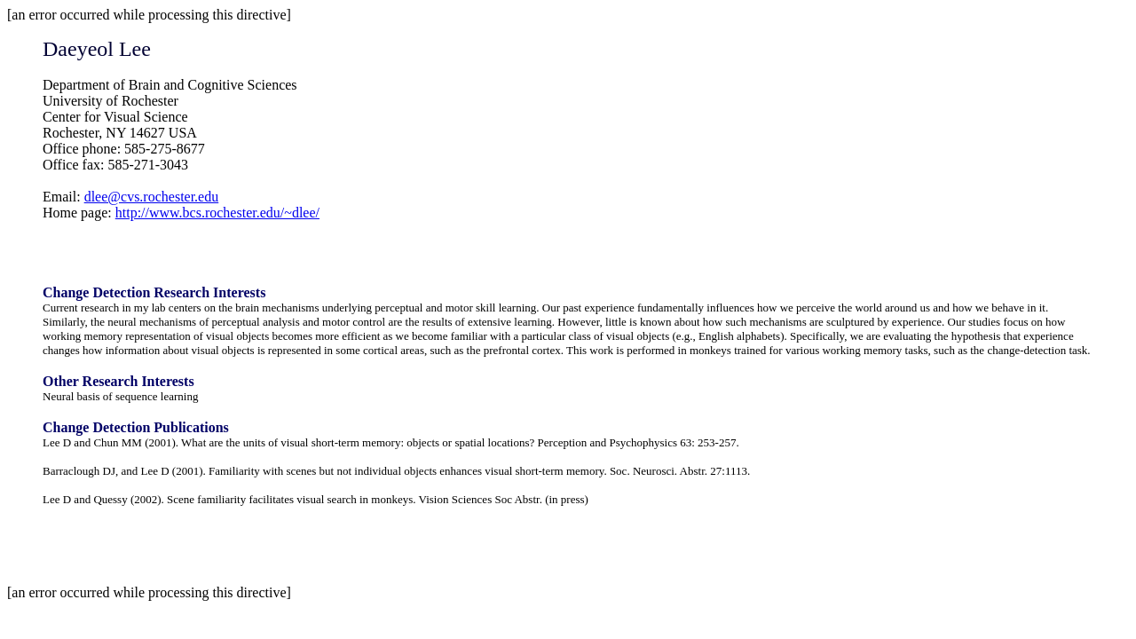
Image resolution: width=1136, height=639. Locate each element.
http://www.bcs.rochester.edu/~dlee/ (217, 212)
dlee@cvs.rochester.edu (151, 196)
